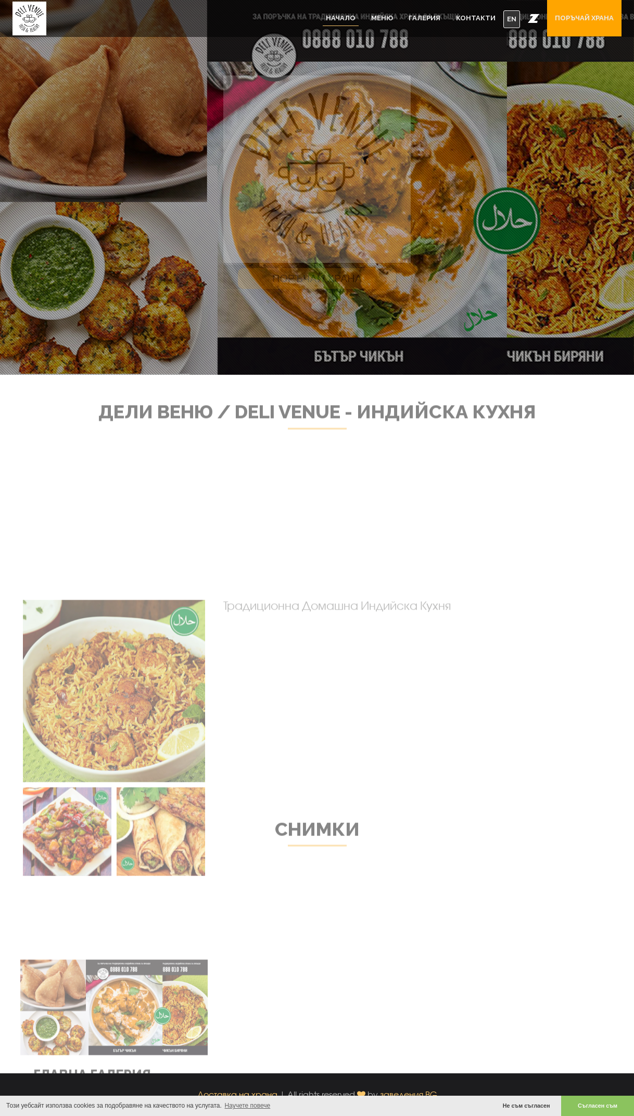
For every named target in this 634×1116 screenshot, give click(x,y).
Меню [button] (382, 18)
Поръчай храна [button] (584, 18)
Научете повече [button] (248, 1105)
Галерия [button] (424, 18)
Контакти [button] (476, 18)
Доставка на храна (237, 1094)
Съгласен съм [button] (597, 1105)
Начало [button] (341, 18)
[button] (533, 18)
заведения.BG (408, 1094)
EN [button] (511, 19)
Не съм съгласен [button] (526, 1105)
